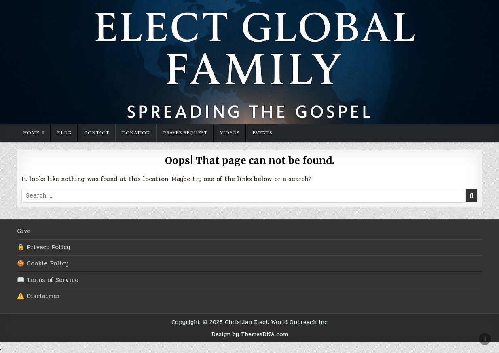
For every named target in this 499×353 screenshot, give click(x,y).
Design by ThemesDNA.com (249, 334)
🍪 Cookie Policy (42, 263)
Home (31, 133)
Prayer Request (185, 133)
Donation (136, 133)
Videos (229, 133)
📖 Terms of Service (47, 280)
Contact (96, 133)
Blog (64, 133)
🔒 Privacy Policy (43, 247)
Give (24, 231)
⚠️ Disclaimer (38, 296)
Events (262, 133)
